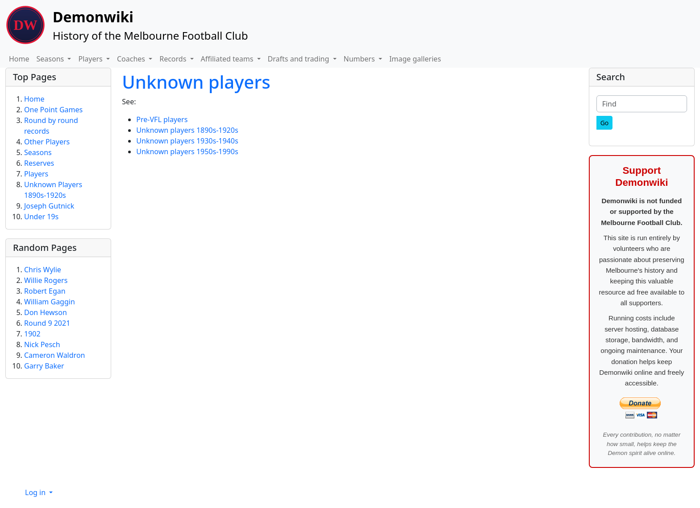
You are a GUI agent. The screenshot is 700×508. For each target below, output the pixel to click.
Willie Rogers (45, 280)
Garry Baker (44, 366)
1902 (32, 334)
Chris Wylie (42, 269)
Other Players (47, 142)
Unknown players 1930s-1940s (187, 141)
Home (19, 59)
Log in (36, 492)
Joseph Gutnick (49, 206)
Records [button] (173, 59)
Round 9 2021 (47, 323)
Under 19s (41, 216)
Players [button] (91, 59)
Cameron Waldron (54, 355)
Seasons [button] (51, 59)
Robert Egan (45, 291)
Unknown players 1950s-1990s (187, 151)
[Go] (604, 123)
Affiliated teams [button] (228, 59)
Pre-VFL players (162, 119)
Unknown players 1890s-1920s (187, 130)
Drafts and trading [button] (299, 59)
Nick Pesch (42, 344)
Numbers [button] (360, 59)
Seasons (38, 152)
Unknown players (196, 82)
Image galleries (415, 59)
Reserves (39, 163)
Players (36, 174)
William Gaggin (49, 302)
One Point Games (53, 110)
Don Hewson (45, 312)
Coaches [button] (132, 59)
